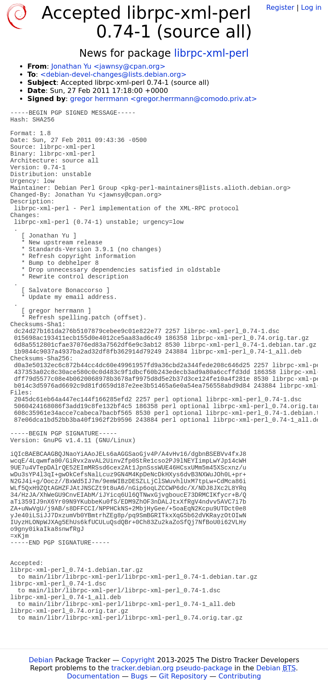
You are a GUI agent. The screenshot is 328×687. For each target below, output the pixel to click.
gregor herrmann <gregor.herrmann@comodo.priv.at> (163, 99)
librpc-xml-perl (211, 53)
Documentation (93, 676)
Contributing (240, 676)
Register (280, 7)
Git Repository (183, 676)
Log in (311, 7)
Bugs (139, 676)
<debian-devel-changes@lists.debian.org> (113, 74)
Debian (41, 660)
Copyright (138, 660)
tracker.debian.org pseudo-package (171, 668)
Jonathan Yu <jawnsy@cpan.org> (108, 66)
